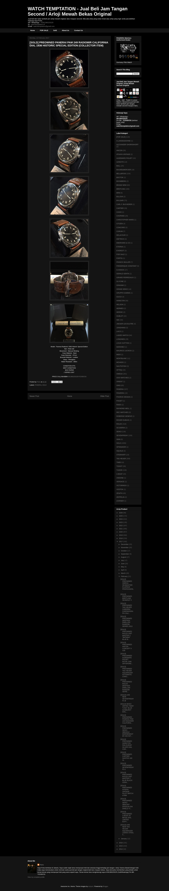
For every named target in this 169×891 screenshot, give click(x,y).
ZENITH (119, 493)
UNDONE (120, 478)
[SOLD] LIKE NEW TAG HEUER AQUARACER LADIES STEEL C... (127, 830)
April (123, 570)
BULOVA (119, 197)
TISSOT (119, 466)
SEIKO (118, 432)
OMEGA (119, 374)
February (124, 576)
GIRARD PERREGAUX (125, 277)
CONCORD (120, 227)
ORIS (118, 385)
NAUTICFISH (121, 366)
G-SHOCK (120, 270)
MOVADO (120, 362)
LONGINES (120, 339)
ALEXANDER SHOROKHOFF (127, 145)
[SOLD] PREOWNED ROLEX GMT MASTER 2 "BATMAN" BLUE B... (126, 634)
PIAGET (119, 401)
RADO (118, 405)
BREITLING (120, 189)
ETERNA (119, 247)
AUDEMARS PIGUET (124, 158)
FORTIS (119, 258)
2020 (121, 532)
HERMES (119, 308)
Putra (42, 865)
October (124, 551)
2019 (121, 535)
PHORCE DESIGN (123, 397)
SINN (118, 439)
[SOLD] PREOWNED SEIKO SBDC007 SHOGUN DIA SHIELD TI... (127, 803)
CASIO (119, 212)
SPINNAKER (121, 447)
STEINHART (121, 455)
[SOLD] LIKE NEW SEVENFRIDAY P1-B (127, 698)
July (122, 560)
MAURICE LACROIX (124, 351)
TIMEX (118, 462)
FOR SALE (44, 30)
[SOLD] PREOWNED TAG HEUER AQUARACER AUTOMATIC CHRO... (127, 671)
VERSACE (120, 482)
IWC (118, 320)
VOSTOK (119, 489)
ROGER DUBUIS (122, 420)
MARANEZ (120, 347)
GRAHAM (120, 285)
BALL (118, 166)
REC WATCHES (122, 412)
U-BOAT (119, 474)
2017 (121, 541)
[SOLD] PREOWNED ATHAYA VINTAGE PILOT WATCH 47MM (127, 790)
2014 (121, 849)
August (123, 557)
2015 (121, 846)
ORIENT (119, 381)
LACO (118, 331)
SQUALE (119, 451)
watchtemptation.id (38, 24)
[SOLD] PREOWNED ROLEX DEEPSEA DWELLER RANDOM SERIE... (126, 686)
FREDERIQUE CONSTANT (126, 266)
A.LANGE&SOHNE (123, 141)
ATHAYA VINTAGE (123, 154)
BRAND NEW (121, 185)
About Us (65, 30)
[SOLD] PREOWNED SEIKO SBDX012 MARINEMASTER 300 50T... (127, 731)
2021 (121, 529)
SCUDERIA (120, 428)
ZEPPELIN (120, 497)
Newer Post (34, 396)
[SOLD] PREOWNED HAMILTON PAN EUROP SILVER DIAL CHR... (126, 744)
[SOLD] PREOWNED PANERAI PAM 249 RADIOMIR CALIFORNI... (127, 719)
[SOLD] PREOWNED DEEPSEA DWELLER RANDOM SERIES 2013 (126, 621)
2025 (121, 516)
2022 (121, 525)
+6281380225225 (46, 22)
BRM (118, 193)
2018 (121, 538)
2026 (121, 513)
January (124, 839)
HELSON (119, 304)
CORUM (119, 231)
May (122, 567)
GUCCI (119, 297)
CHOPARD (120, 216)
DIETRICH (120, 239)
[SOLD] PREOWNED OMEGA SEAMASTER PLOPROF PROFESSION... (127, 585)
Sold (55, 30)
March (123, 573)
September (125, 554)
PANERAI (38, 385)
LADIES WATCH (122, 335)
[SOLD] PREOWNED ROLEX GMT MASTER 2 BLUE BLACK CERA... (126, 777)
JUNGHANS (120, 328)
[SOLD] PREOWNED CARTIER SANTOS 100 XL (126, 756)
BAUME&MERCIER (123, 170)
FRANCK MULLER (123, 262)
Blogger (105, 886)
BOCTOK (119, 177)
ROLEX (119, 424)
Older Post (104, 396)
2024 (121, 519)
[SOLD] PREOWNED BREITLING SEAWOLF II (126, 597)
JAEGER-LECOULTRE (124, 324)
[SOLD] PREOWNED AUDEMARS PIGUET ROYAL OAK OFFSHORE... (127, 658)
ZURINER (120, 501)
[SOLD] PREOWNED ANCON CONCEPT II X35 (126, 646)
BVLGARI (120, 200)
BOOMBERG (121, 181)
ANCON (119, 150)
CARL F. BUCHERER (124, 204)
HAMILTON (120, 301)
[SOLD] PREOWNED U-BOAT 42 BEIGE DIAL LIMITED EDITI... (126, 817)
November (125, 547)
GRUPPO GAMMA (123, 293)
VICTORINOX (121, 485)
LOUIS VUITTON (122, 343)
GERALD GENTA (122, 274)
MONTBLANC (121, 358)
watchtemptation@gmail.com (44, 26)
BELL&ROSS (121, 174)
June (123, 564)
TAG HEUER (121, 459)
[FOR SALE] (120, 137)
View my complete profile (36, 877)
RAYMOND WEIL (122, 408)
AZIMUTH (120, 162)
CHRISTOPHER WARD (125, 220)
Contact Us (78, 30)
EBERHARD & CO (123, 243)
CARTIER (120, 208)
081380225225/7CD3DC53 (77, 376)
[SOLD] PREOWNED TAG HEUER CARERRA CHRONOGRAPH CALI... (127, 608)
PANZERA (120, 393)
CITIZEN (119, 224)
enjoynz (91, 886)
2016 (121, 843)
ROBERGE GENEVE (124, 416)
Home (32, 30)
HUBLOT (119, 316)
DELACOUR (121, 235)
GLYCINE (119, 281)
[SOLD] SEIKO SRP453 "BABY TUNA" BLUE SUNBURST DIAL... (127, 708)
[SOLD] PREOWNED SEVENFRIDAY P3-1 (127, 766)
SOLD (44, 385)
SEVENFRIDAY (122, 435)
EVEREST (120, 251)
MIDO (118, 354)
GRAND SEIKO (122, 289)
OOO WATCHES (122, 378)
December (125, 544)
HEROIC (119, 312)
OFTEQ (119, 370)
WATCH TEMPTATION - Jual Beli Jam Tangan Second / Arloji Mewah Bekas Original (77, 11)
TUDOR (119, 470)
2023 (121, 522)
